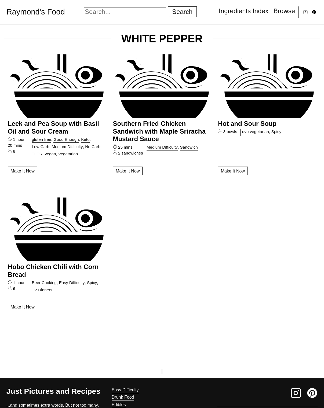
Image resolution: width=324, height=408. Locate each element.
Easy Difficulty (72, 282)
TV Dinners (42, 290)
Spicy (276, 131)
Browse (284, 10)
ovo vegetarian (255, 131)
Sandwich (189, 147)
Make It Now (22, 171)
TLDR (37, 154)
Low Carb (40, 146)
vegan (50, 154)
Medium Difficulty (67, 146)
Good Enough (66, 139)
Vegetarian (68, 154)
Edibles (119, 404)
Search (182, 11)
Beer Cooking (44, 282)
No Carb (92, 146)
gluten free (41, 139)
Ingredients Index (243, 10)
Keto (85, 139)
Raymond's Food (35, 12)
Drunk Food (123, 397)
